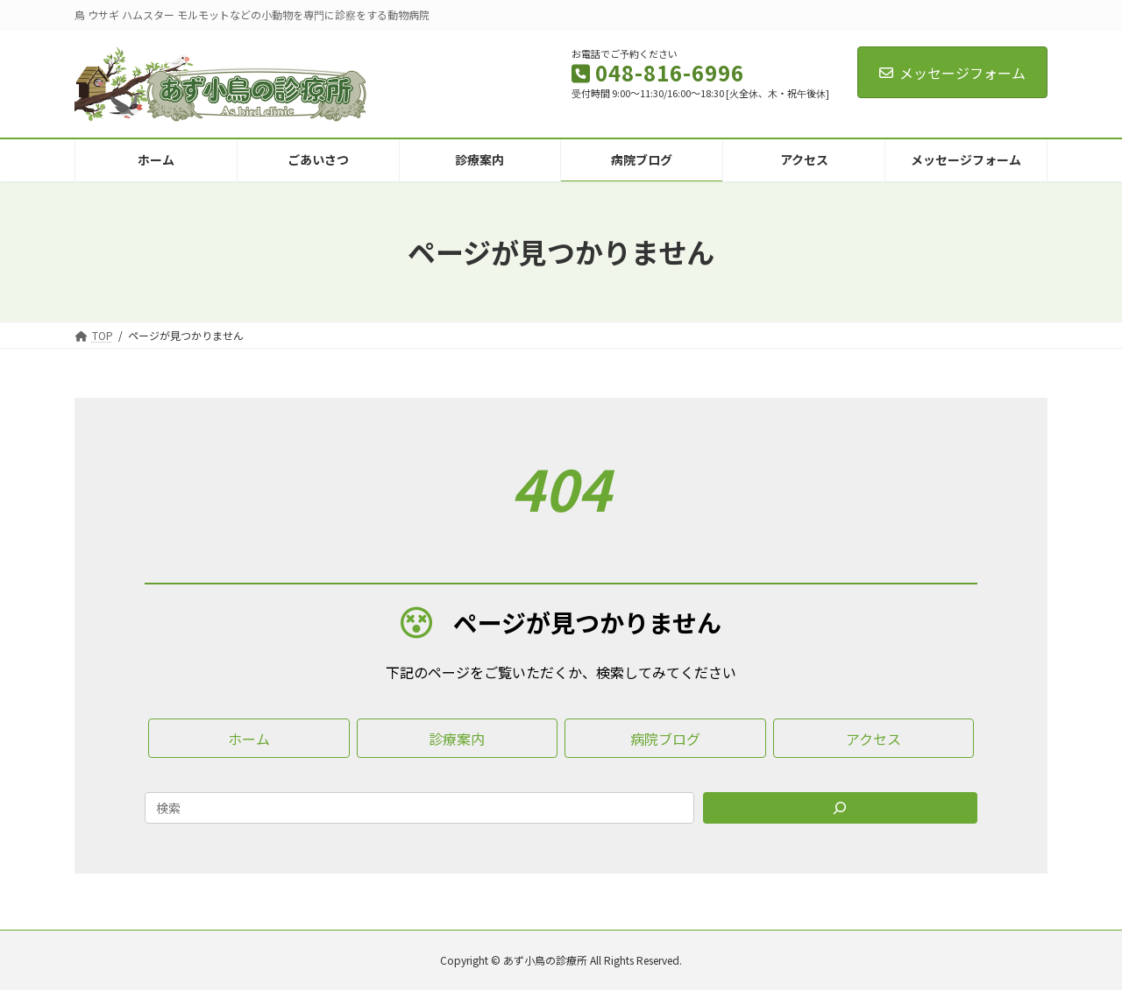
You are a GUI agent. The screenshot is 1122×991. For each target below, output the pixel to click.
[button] (249, 738)
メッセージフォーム (952, 72)
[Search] (840, 808)
